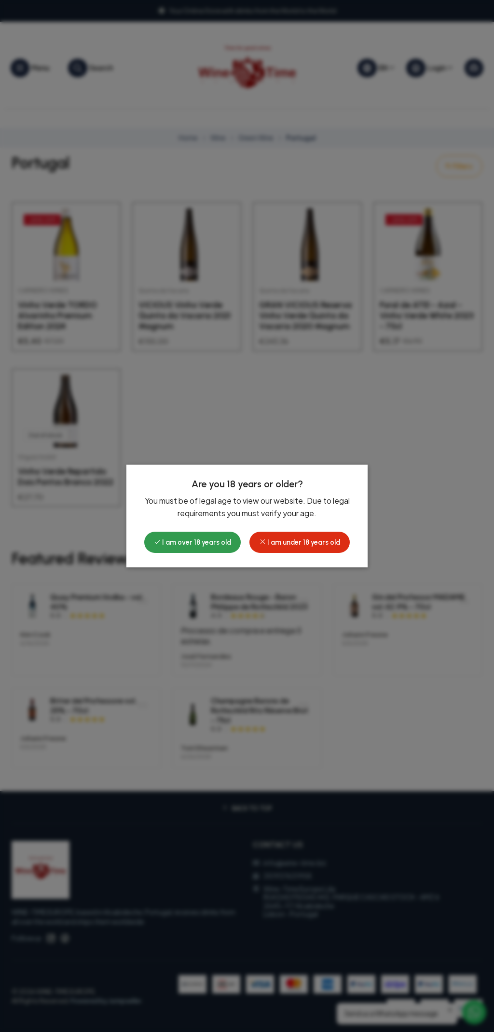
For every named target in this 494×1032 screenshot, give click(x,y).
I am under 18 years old (299, 542)
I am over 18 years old (192, 542)
